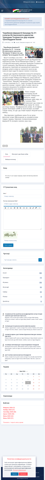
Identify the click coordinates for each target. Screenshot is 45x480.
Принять (14, 474)
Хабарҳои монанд (10, 159)
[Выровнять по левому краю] (14, 208)
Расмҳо (22, 297)
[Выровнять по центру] (17, 208)
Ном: (5, 193)
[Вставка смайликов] (30, 208)
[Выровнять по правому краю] (20, 208)
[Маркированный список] (24, 208)
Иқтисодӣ (22, 287)
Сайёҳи (22, 292)
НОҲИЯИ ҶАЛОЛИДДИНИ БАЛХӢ (15, 19)
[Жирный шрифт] (5, 208)
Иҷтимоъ (22, 283)
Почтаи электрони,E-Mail (10, 201)
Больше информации (19, 470)
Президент (22, 278)
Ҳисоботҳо (22, 302)
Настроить (23, 474)
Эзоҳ (6, 154)
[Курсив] (8, 208)
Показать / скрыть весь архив (13, 422)
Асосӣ (27, 19)
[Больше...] (39, 208)
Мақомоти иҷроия (25, 42)
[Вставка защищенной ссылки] (36, 208)
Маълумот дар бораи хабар (20, 154)
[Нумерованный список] (27, 208)
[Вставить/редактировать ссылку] (33, 208)
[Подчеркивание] (11, 208)
